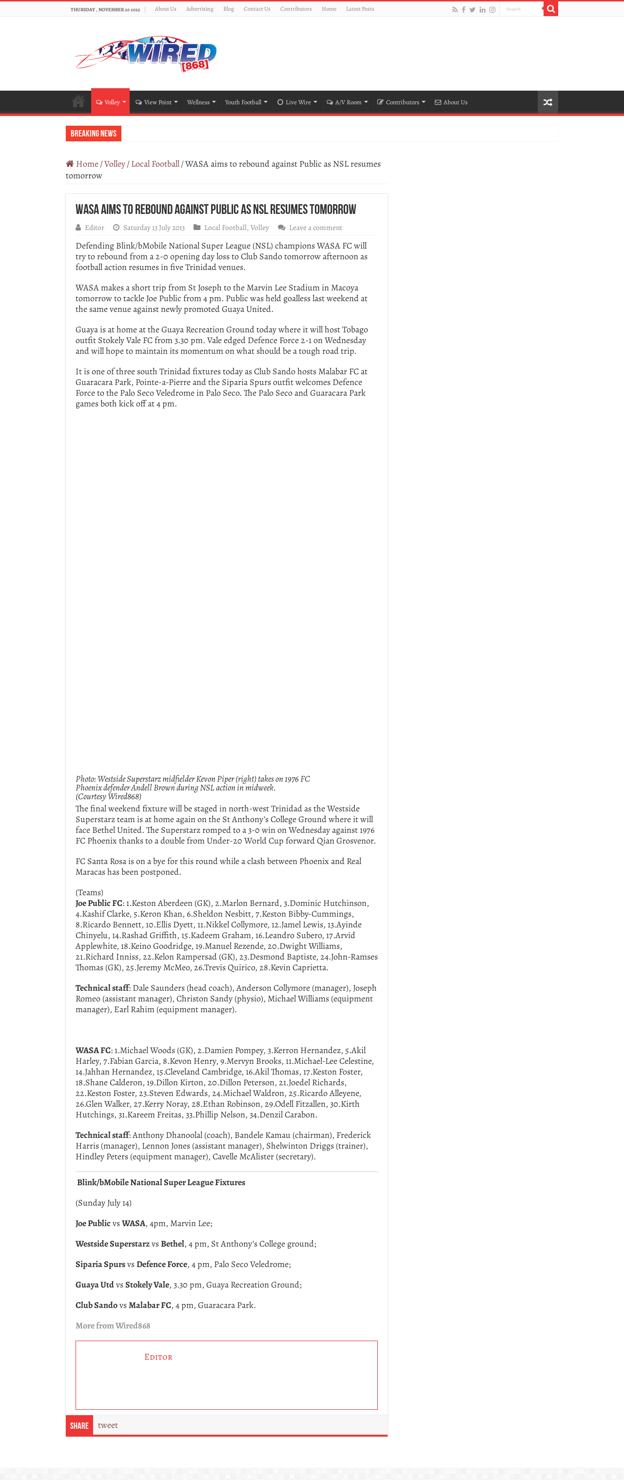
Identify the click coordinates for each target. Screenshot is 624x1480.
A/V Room (344, 102)
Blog (228, 9)
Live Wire (294, 102)
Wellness (198, 102)
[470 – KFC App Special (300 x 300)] (227, 491)
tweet (108, 1425)
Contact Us (257, 9)
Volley (108, 102)
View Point (154, 102)
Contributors (296, 9)
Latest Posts (360, 9)
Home (329, 9)
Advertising (200, 9)
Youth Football (243, 102)
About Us (165, 9)
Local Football (155, 164)
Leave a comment (315, 227)
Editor (94, 227)
